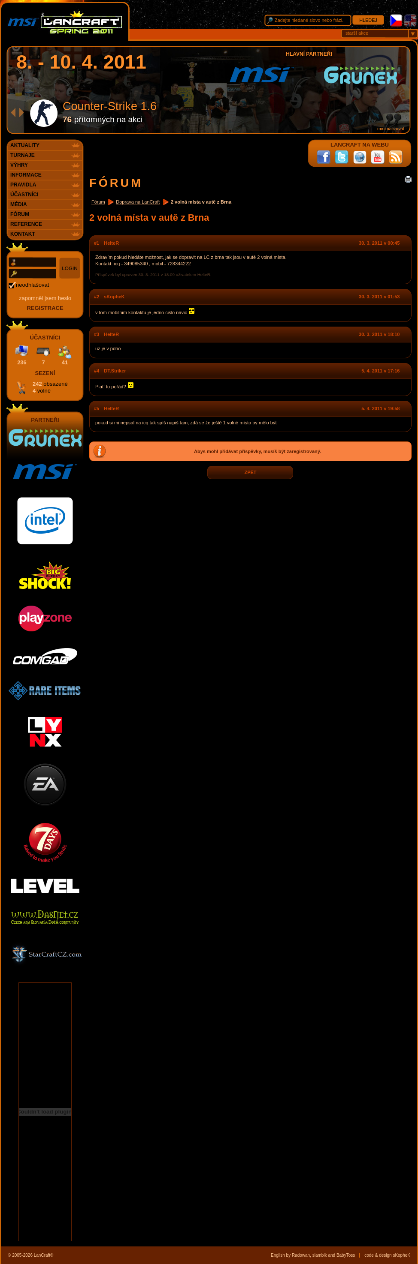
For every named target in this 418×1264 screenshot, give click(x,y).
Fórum (98, 201)
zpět (250, 472)
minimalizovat (390, 128)
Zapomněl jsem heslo (45, 298)
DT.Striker (115, 370)
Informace (26, 175)
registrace (45, 308)
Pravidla (23, 185)
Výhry (19, 165)
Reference (26, 224)
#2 (96, 296)
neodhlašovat (32, 285)
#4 (96, 370)
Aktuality (24, 145)
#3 (96, 334)
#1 (96, 243)
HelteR (111, 243)
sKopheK (114, 296)
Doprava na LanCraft (138, 201)
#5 (96, 408)
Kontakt (22, 234)
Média (18, 204)
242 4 (50, 387)
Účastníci (24, 195)
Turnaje (22, 155)
